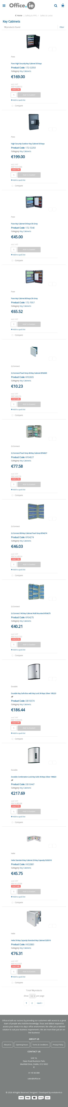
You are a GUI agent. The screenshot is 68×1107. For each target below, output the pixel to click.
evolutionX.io (56, 1092)
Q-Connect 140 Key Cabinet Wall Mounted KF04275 (31, 613)
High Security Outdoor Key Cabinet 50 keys (28, 143)
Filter (62, 27)
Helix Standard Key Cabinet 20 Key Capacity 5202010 (31, 860)
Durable (14, 686)
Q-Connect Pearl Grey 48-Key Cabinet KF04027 (29, 453)
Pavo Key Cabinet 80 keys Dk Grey (24, 298)
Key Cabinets (25, 71)
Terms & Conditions (40, 1044)
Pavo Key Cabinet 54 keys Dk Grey (24, 224)
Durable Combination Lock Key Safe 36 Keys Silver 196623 (33, 777)
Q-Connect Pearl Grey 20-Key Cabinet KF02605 (29, 373)
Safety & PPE (31, 15)
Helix (13, 853)
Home (18, 15)
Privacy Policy (58, 1044)
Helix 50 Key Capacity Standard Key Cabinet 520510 (31, 940)
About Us (7, 1044)
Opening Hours (22, 1044)
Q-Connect (15, 366)
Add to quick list (18, 100)
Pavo (13, 56)
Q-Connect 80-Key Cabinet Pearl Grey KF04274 (29, 533)
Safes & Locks (46, 15)
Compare (16, 106)
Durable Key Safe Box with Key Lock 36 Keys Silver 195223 (33, 693)
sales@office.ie (34, 1078)
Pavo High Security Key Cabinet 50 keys (26, 63)
